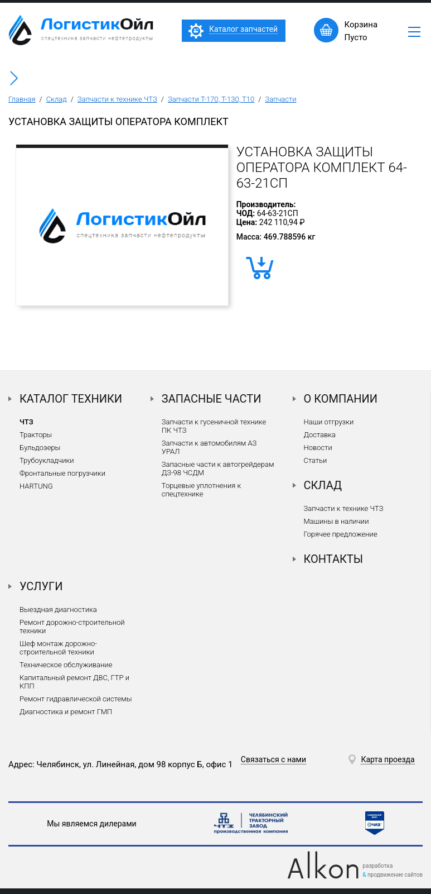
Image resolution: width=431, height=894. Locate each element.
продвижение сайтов (395, 875)
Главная (22, 99)
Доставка (320, 435)
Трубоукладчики (47, 460)
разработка (377, 866)
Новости (318, 447)
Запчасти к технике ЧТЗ (117, 99)
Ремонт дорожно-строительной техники (72, 626)
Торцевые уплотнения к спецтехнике (201, 489)
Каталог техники (71, 398)
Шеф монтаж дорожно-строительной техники (58, 647)
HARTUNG (36, 486)
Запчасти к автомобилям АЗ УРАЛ (209, 447)
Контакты (334, 559)
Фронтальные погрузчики (62, 473)
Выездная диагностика (58, 609)
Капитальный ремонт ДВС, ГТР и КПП (74, 681)
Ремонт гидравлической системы (76, 699)
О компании (341, 398)
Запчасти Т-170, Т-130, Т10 (211, 99)
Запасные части (211, 398)
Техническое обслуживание (66, 665)
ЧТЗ (26, 422)
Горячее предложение (340, 534)
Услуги (41, 586)
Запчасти (280, 99)
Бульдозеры (40, 447)
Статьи (315, 460)
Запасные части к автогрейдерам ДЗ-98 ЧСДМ (218, 468)
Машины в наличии (336, 521)
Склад (56, 99)
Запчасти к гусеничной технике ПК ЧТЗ (214, 426)
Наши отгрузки (329, 422)
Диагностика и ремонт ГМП (66, 711)
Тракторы (36, 435)
